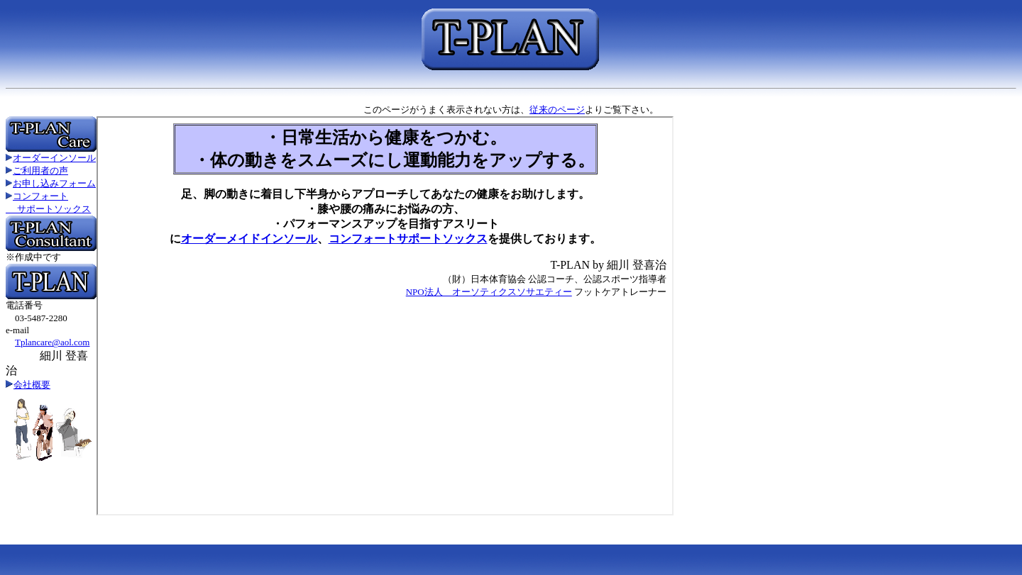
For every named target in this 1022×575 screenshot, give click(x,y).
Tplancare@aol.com (52, 342)
